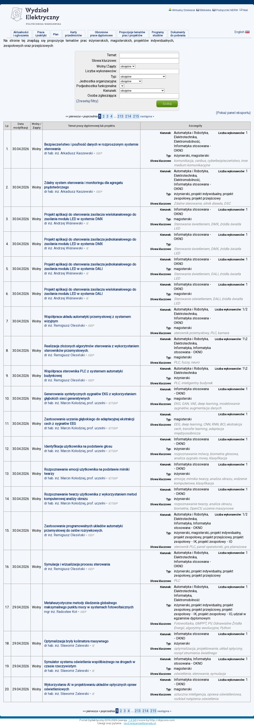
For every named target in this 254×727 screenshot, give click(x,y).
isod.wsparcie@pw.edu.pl (140, 723)
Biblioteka (205, 10)
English (239, 32)
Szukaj (167, 103)
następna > (147, 116)
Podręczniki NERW (227, 10)
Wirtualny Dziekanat (183, 10)
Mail (245, 10)
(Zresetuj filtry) (87, 101)
